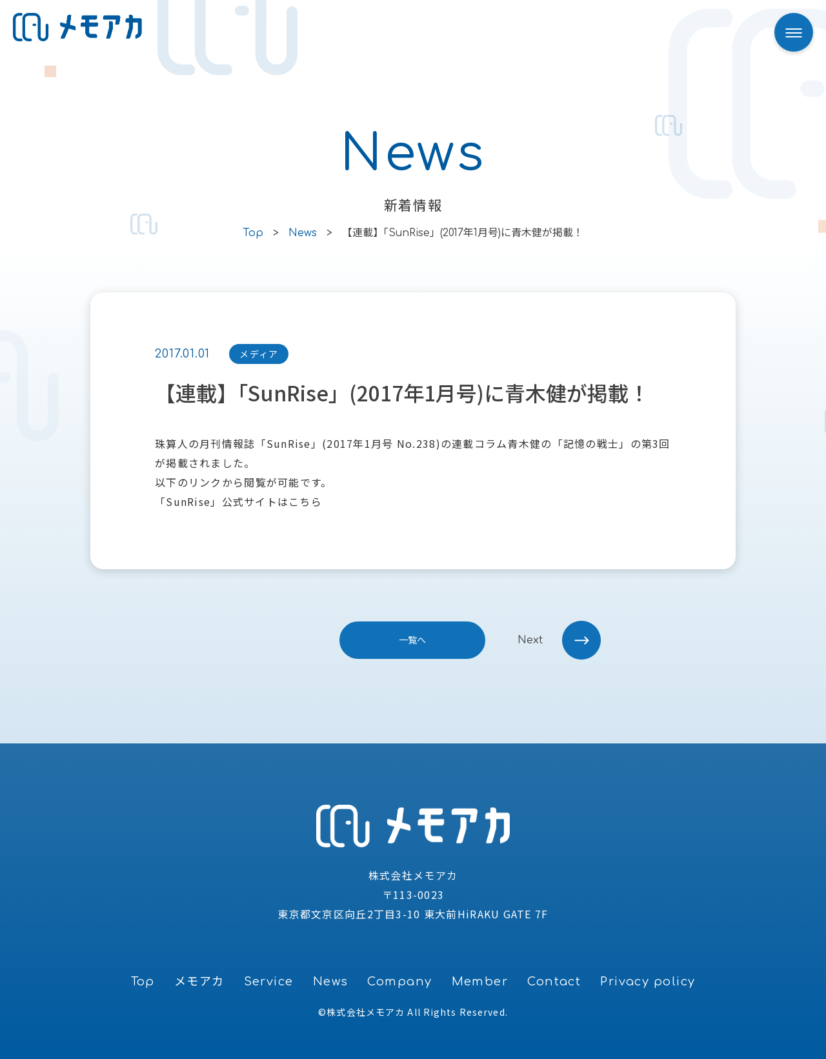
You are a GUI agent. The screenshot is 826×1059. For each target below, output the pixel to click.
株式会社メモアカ (366, 1011)
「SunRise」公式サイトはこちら (238, 501)
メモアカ (199, 981)
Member (480, 981)
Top (143, 981)
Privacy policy (647, 981)
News (330, 981)
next (530, 640)
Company (399, 981)
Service (269, 981)
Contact (554, 981)
